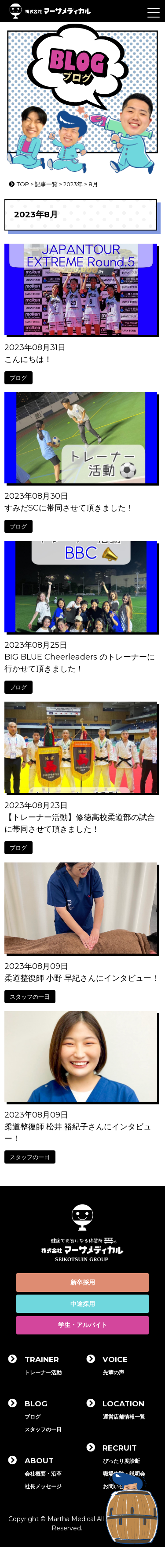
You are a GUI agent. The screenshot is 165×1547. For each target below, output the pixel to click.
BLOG (36, 1403)
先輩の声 (113, 1372)
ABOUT (39, 1460)
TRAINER (42, 1359)
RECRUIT (120, 1448)
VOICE (115, 1359)
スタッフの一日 (30, 996)
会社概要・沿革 (43, 1473)
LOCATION (123, 1403)
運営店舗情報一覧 (124, 1416)
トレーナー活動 (43, 1372)
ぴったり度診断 (121, 1461)
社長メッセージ (43, 1486)
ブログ (18, 377)
